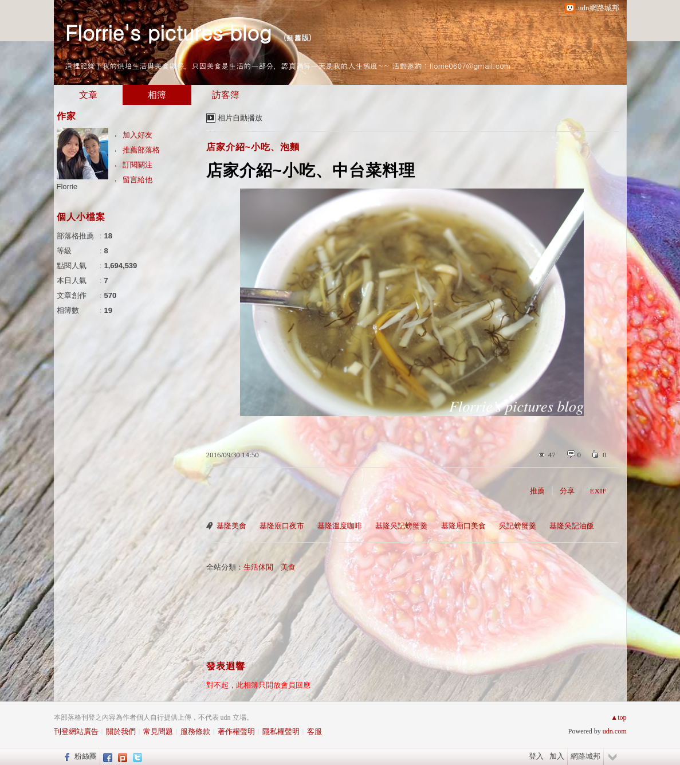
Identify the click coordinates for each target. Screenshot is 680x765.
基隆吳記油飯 (571, 525)
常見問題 (158, 731)
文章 (88, 95)
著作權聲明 (236, 731)
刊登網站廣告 (76, 731)
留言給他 (137, 179)
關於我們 (121, 731)
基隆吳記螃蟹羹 (401, 525)
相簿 (157, 95)
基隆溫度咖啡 (339, 525)
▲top (618, 717)
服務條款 (195, 731)
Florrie (67, 186)
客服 (314, 731)
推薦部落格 (141, 150)
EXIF (598, 491)
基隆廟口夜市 (282, 525)
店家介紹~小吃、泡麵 (253, 147)
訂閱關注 (137, 164)
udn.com (615, 731)
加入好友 (137, 135)
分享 (567, 491)
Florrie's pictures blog (168, 31)
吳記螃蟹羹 (517, 525)
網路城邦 (585, 756)
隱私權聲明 (281, 731)
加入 (556, 756)
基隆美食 (231, 525)
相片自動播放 (240, 117)
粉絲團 (85, 756)
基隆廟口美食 (463, 525)
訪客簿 (225, 95)
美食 (288, 567)
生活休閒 (258, 567)
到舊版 (297, 37)
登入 (536, 756)
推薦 (537, 491)
